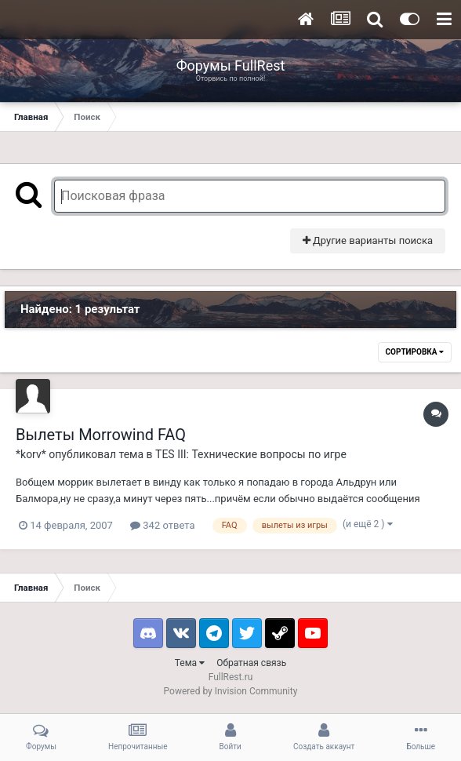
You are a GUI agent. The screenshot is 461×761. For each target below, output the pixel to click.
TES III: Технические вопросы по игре (251, 454)
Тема (190, 662)
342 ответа (162, 525)
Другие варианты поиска (368, 240)
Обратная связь (251, 662)
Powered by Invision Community (231, 691)
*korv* (31, 454)
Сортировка (415, 352)
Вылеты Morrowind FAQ (101, 434)
